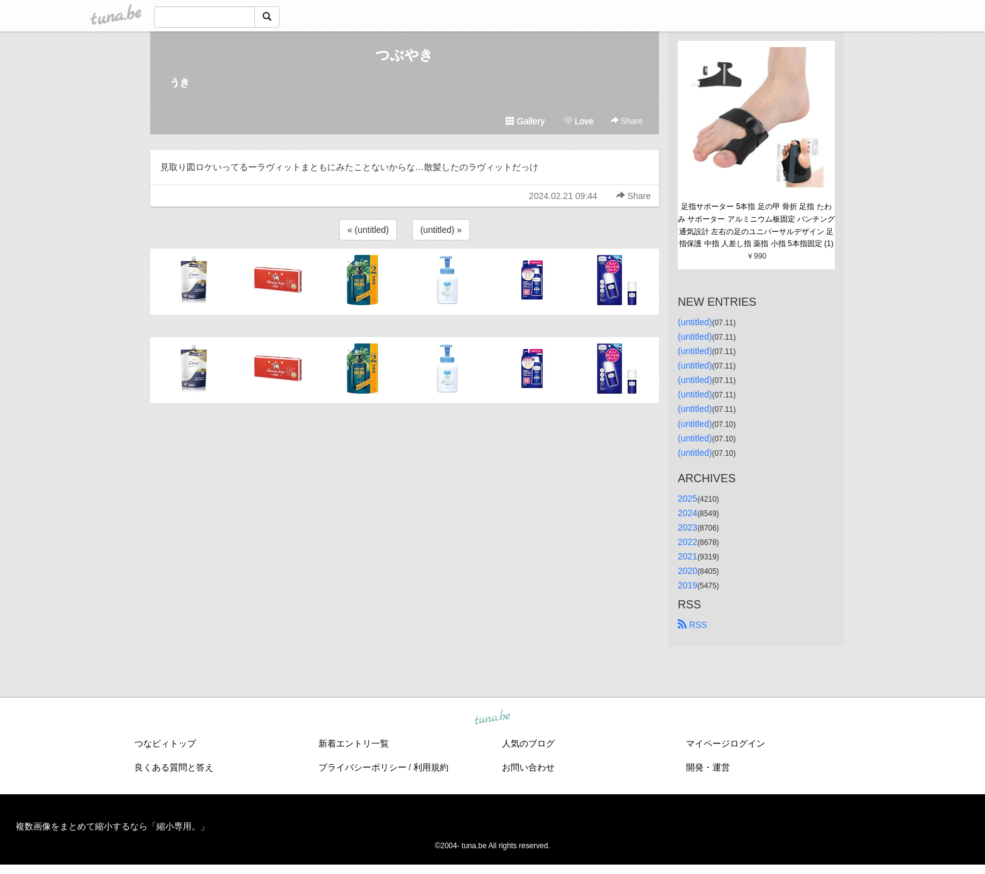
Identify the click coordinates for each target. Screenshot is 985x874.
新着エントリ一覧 (353, 743)
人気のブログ (528, 743)
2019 (687, 585)
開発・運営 (708, 767)
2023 (687, 527)
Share (627, 121)
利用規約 (431, 767)
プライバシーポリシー (362, 767)
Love (578, 121)
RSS (692, 625)
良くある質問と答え (174, 767)
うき (180, 82)
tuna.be (491, 718)
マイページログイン (725, 743)
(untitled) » (441, 230)
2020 (687, 571)
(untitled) (695, 322)
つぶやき (404, 55)
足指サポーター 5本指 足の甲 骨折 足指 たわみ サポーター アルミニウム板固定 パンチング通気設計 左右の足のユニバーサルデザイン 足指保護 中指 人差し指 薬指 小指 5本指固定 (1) (756, 225)
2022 (687, 542)
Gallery (525, 121)
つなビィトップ (165, 743)
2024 (687, 513)
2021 (687, 556)
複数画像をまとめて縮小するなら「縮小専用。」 (112, 826)
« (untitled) (368, 230)
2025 (687, 499)
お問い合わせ (528, 767)
